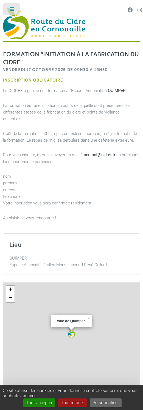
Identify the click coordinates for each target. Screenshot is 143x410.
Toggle (12, 10)
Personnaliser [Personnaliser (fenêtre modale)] (105, 402)
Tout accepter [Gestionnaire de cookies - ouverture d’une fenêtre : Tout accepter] (39, 402)
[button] (71, 333)
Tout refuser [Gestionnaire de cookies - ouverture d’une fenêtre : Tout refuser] (72, 402)
